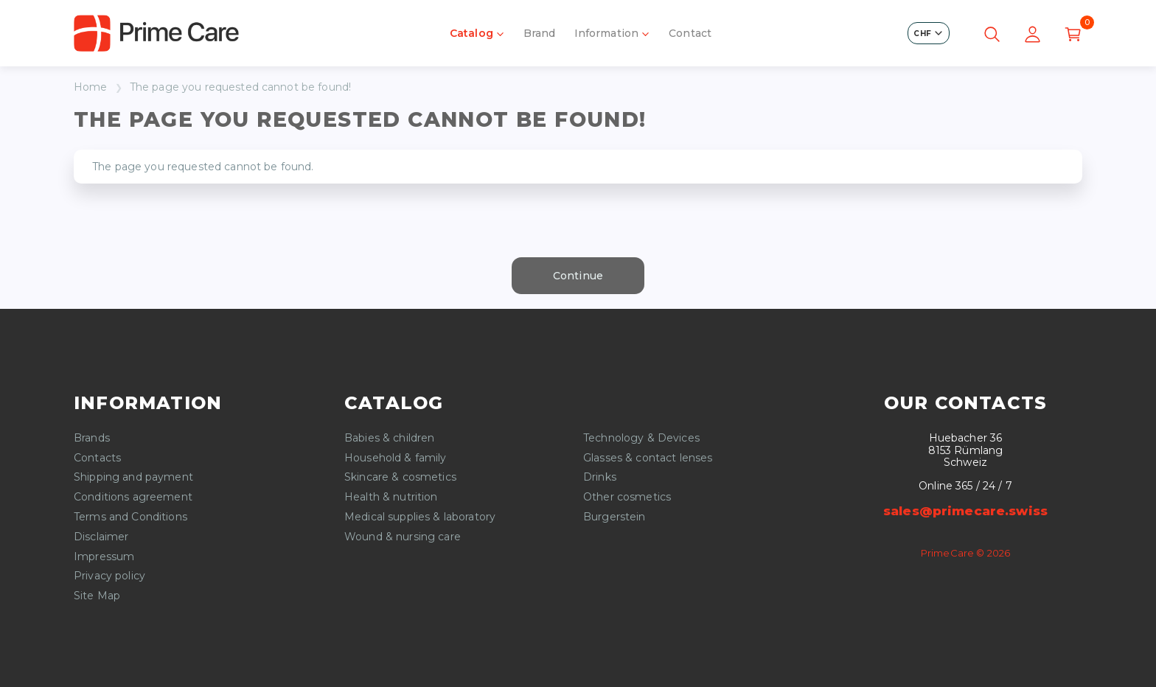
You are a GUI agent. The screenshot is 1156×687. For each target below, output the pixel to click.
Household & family (395, 458)
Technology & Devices (641, 438)
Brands (92, 438)
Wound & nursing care (402, 537)
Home (91, 87)
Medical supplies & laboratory (419, 517)
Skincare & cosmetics (400, 477)
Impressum (104, 557)
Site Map (97, 596)
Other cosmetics (627, 497)
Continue (578, 275)
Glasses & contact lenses (647, 458)
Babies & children (389, 438)
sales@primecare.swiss (965, 510)
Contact (690, 33)
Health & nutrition (391, 497)
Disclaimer (101, 537)
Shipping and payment (133, 477)
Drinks (599, 477)
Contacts (97, 458)
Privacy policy (109, 576)
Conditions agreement (133, 497)
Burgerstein (614, 517)
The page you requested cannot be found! (240, 87)
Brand (539, 33)
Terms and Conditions (130, 517)
